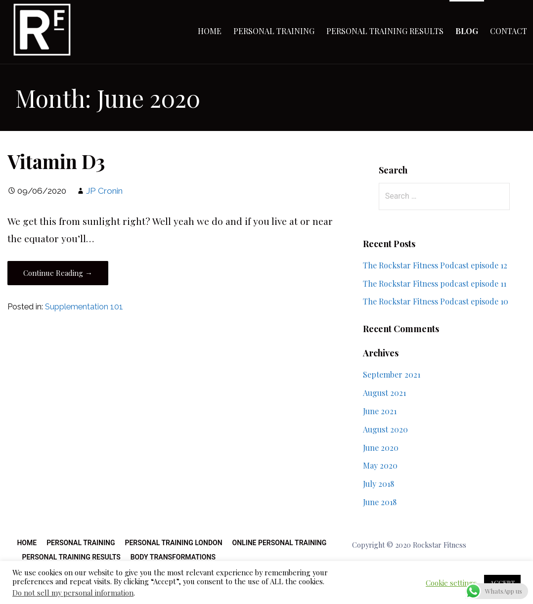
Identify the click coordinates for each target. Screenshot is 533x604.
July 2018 (378, 483)
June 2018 (380, 502)
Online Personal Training (279, 543)
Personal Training (273, 31)
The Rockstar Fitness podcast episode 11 (434, 283)
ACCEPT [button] (502, 582)
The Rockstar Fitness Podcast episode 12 (435, 265)
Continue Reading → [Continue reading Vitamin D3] (57, 273)
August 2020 (385, 429)
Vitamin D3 (56, 161)
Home (210, 31)
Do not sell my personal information (72, 593)
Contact (508, 31)
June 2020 (381, 447)
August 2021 (384, 393)
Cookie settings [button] (451, 582)
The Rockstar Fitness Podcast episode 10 (435, 301)
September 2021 (391, 374)
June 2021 (380, 411)
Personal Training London (173, 543)
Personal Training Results (385, 31)
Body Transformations (173, 557)
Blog (466, 31)
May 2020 (380, 465)
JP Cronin (104, 191)
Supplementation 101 (84, 306)
